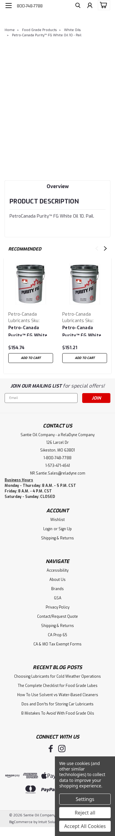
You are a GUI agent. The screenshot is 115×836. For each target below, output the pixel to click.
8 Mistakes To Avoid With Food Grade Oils (57, 713)
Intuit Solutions (50, 822)
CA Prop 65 (57, 635)
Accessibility (57, 570)
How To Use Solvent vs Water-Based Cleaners (57, 694)
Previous (96, 248)
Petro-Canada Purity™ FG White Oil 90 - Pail (27, 330)
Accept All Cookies (85, 826)
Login (47, 528)
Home (10, 30)
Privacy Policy (57, 607)
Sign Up (65, 528)
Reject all (85, 812)
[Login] (90, 6)
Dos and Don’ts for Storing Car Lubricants (57, 704)
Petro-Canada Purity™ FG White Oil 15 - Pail (81, 330)
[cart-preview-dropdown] (102, 5)
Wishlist (57, 519)
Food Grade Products (39, 30)
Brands (57, 588)
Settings (85, 799)
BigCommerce (21, 822)
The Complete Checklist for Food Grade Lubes (58, 685)
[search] (77, 6)
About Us (57, 579)
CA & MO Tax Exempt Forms (57, 644)
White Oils (72, 30)
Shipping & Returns (57, 538)
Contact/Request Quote (57, 616)
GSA (57, 598)
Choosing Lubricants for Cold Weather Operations (57, 676)
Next (105, 248)
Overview (58, 186)
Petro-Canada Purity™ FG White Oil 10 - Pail (46, 35)
